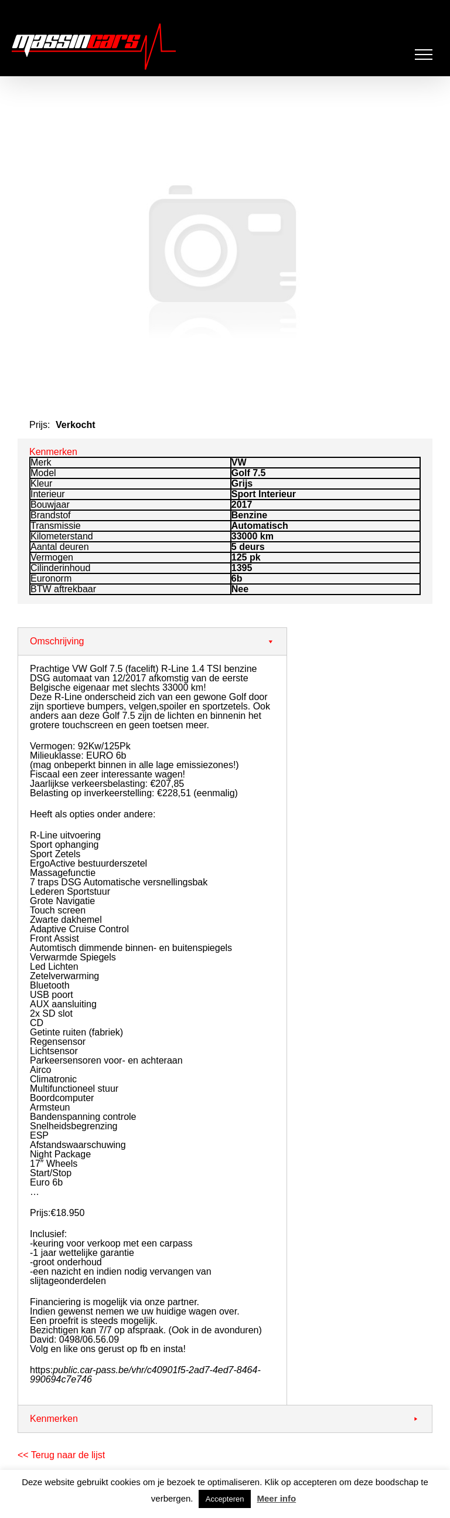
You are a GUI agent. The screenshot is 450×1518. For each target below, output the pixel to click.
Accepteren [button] (225, 1499)
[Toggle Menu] (424, 54)
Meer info (276, 1498)
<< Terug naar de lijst (61, 1455)
